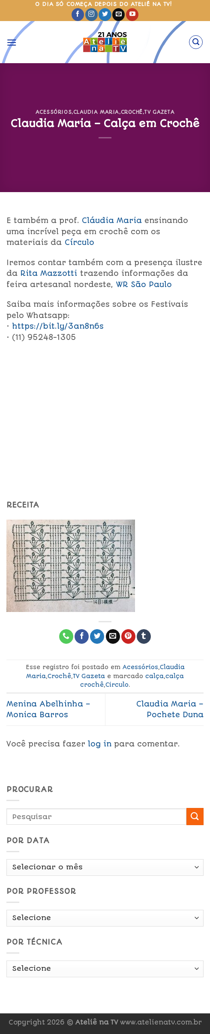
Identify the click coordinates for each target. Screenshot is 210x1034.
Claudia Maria (96, 112)
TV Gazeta (159, 112)
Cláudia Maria (112, 220)
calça (154, 676)
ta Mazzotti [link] (48, 273)
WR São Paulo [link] (144, 284)
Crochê (132, 112)
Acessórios (54, 112)
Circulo (117, 684)
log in (99, 744)
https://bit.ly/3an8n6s (58, 326)
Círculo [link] (79, 242)
